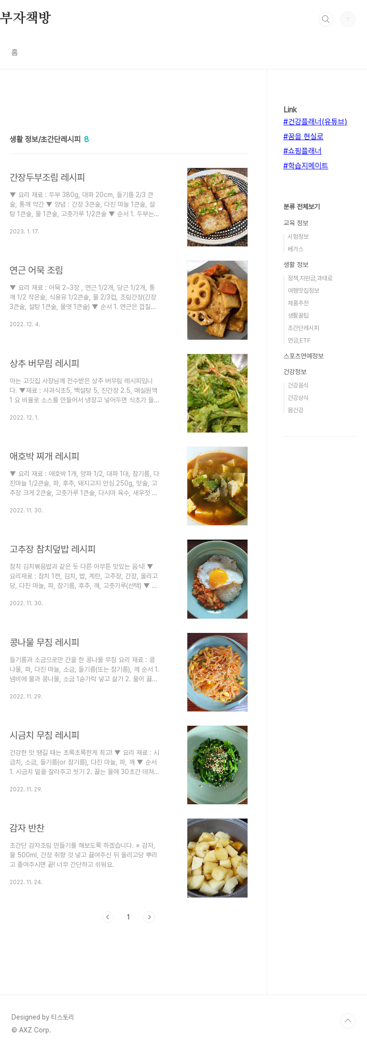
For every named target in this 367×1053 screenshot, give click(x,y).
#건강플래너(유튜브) (315, 121)
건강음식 (298, 385)
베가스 (295, 249)
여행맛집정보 (303, 290)
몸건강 (295, 410)
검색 (326, 19)
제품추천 (298, 303)
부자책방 (25, 18)
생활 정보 (295, 264)
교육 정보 (295, 223)
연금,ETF (299, 340)
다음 (149, 917)
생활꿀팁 (298, 315)
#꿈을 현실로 (303, 136)
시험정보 (298, 236)
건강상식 (298, 397)
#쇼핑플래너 (302, 150)
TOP (348, 1021)
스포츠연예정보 (303, 356)
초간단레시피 (303, 328)
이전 (108, 917)
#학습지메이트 (305, 165)
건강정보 (294, 372)
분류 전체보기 (301, 207)
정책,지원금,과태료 (310, 278)
